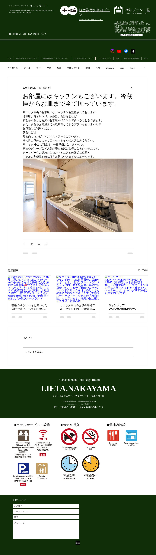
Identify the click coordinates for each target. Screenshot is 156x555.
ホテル (27, 68)
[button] (144, 68)
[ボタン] (132, 11)
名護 (59, 68)
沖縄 (49, 68)
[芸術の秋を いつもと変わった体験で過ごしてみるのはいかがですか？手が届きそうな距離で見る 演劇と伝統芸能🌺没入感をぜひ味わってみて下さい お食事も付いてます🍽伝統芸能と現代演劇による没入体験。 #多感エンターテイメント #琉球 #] (29, 288)
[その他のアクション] (131, 88)
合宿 (98, 68)
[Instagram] (112, 51)
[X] (133, 51)
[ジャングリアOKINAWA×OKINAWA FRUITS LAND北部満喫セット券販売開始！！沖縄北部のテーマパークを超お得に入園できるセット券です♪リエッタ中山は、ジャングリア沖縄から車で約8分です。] (126, 288)
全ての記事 (13, 68)
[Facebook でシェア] (24, 244)
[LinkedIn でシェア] (38, 244)
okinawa (110, 68)
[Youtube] (119, 51)
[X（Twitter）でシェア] (31, 244)
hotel (132, 68)
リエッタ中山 (73, 68)
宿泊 (88, 68)
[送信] (78, 543)
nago (122, 68)
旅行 (38, 68)
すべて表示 (143, 270)
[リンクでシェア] (46, 244)
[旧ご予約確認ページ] (131, 35)
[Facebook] (126, 51)
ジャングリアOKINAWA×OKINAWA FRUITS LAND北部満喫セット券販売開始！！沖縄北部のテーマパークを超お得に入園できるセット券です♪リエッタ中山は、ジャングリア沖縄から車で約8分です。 (126, 307)
